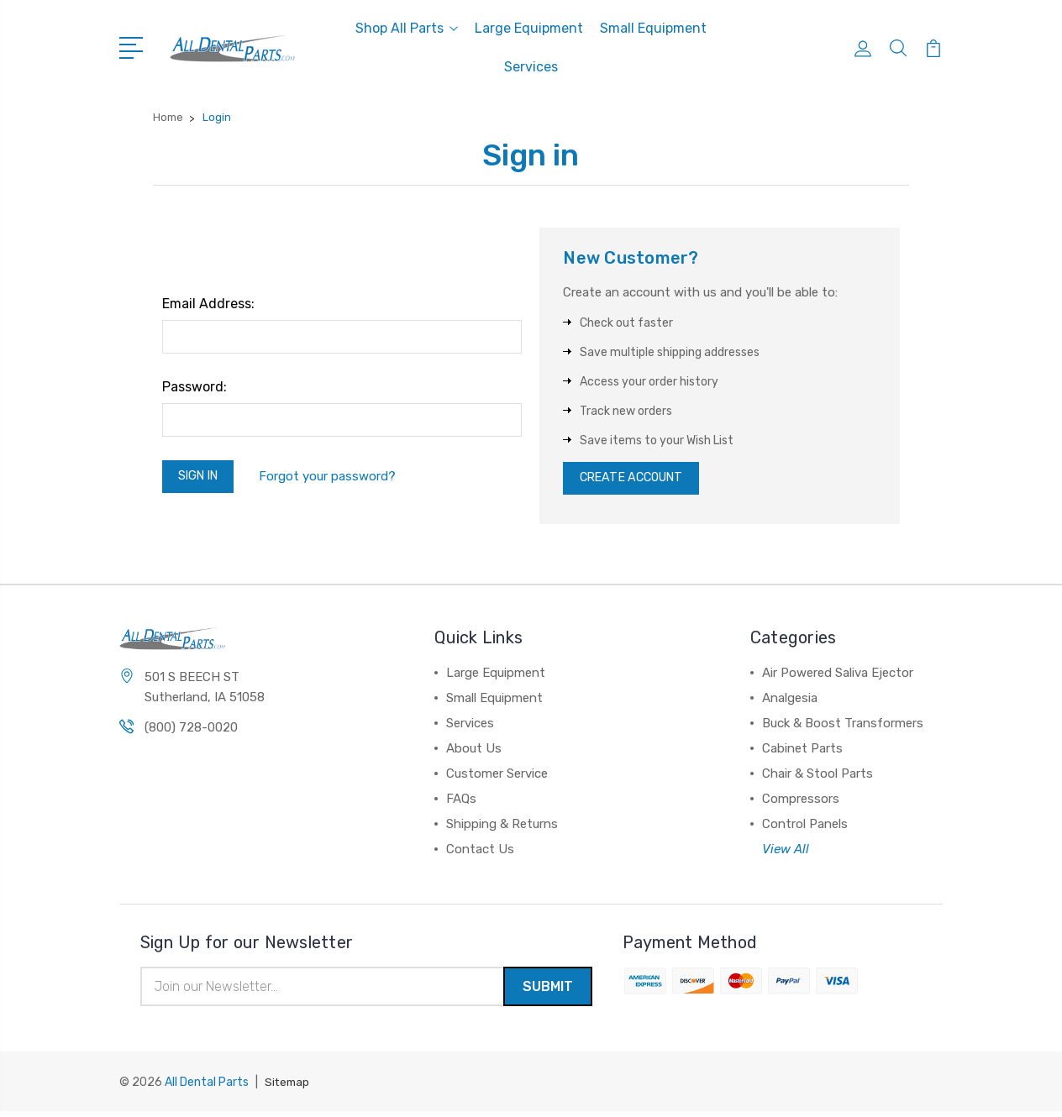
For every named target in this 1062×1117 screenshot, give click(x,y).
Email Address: (208, 304)
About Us (474, 752)
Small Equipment (653, 28)
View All (785, 853)
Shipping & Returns (502, 828)
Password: (194, 387)
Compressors (800, 802)
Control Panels (805, 828)
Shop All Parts (406, 28)
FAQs (461, 802)
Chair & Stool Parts (817, 777)
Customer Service (497, 777)
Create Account (636, 480)
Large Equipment (529, 28)
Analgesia (790, 702)
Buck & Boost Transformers (842, 727)
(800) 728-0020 (191, 732)
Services (531, 67)
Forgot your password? (334, 477)
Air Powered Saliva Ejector (837, 676)
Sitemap (288, 1088)
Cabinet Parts (802, 752)
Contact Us (480, 853)
